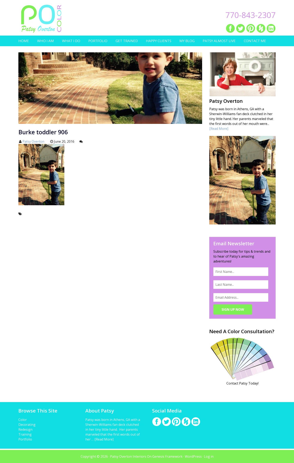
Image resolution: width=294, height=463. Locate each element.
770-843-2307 (250, 15)
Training (25, 434)
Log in (209, 456)
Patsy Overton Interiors (41, 19)
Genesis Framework (167, 456)
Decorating (27, 424)
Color (22, 419)
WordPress (193, 456)
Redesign (25, 429)
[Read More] (218, 128)
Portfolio (25, 439)
